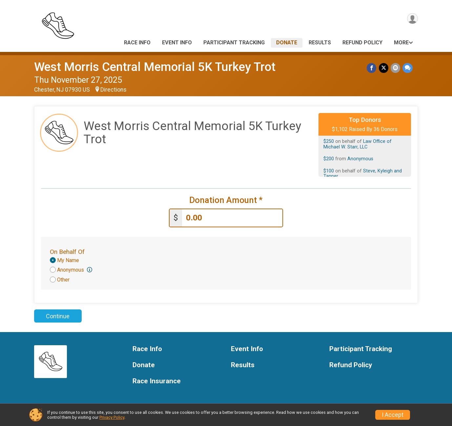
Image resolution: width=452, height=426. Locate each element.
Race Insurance (157, 380)
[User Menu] (412, 19)
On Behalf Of (67, 250)
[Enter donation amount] (232, 217)
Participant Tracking (234, 42)
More (401, 42)
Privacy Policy (111, 417)
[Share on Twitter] (384, 68)
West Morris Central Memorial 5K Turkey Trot (155, 67)
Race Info (137, 42)
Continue (58, 315)
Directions (113, 89)
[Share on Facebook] (373, 68)
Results (320, 42)
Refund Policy (362, 42)
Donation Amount (226, 200)
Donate (286, 42)
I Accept (392, 415)
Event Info (177, 42)
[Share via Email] (396, 68)
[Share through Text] (407, 68)
